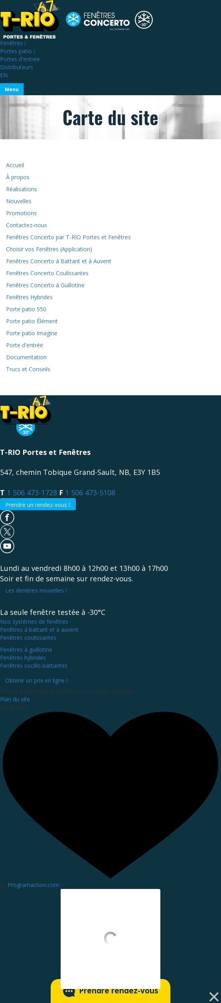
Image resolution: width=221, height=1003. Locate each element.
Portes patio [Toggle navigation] (18, 51)
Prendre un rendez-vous (38, 505)
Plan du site (15, 699)
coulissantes (28, 637)
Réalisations (21, 189)
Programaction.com (33, 885)
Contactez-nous (26, 225)
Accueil (15, 165)
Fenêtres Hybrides (29, 297)
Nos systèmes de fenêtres (34, 621)
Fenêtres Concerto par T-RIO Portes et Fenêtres (68, 237)
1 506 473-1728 (32, 492)
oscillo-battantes (33, 665)
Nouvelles (19, 201)
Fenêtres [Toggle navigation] (13, 43)
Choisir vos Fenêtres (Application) (49, 249)
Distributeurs (16, 67)
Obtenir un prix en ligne (36, 680)
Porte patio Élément (32, 321)
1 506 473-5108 (90, 492)
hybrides (23, 657)
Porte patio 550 (26, 309)
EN (4, 75)
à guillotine (26, 649)
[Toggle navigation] (12, 89)
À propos (18, 177)
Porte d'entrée (24, 345)
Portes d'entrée (20, 59)
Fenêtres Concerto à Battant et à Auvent (58, 261)
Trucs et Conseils (28, 369)
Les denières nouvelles (36, 590)
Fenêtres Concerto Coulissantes (47, 273)
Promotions (21, 213)
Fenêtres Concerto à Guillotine (45, 285)
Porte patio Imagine (31, 333)
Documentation (26, 357)
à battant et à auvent (39, 629)
